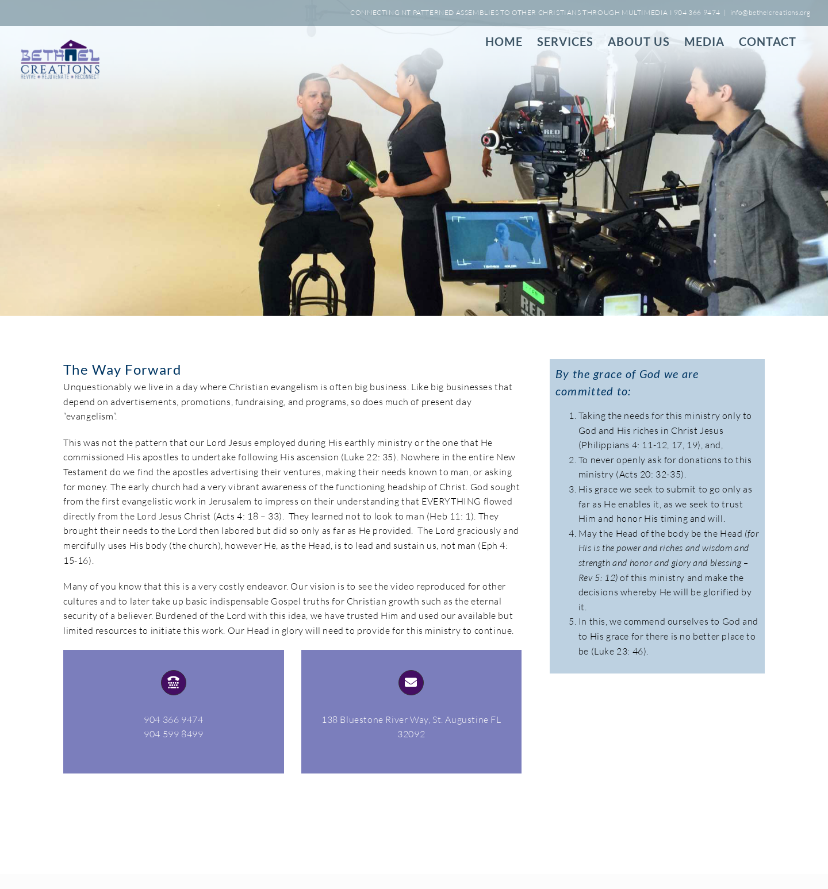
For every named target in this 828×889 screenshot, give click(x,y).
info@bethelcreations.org (770, 12)
